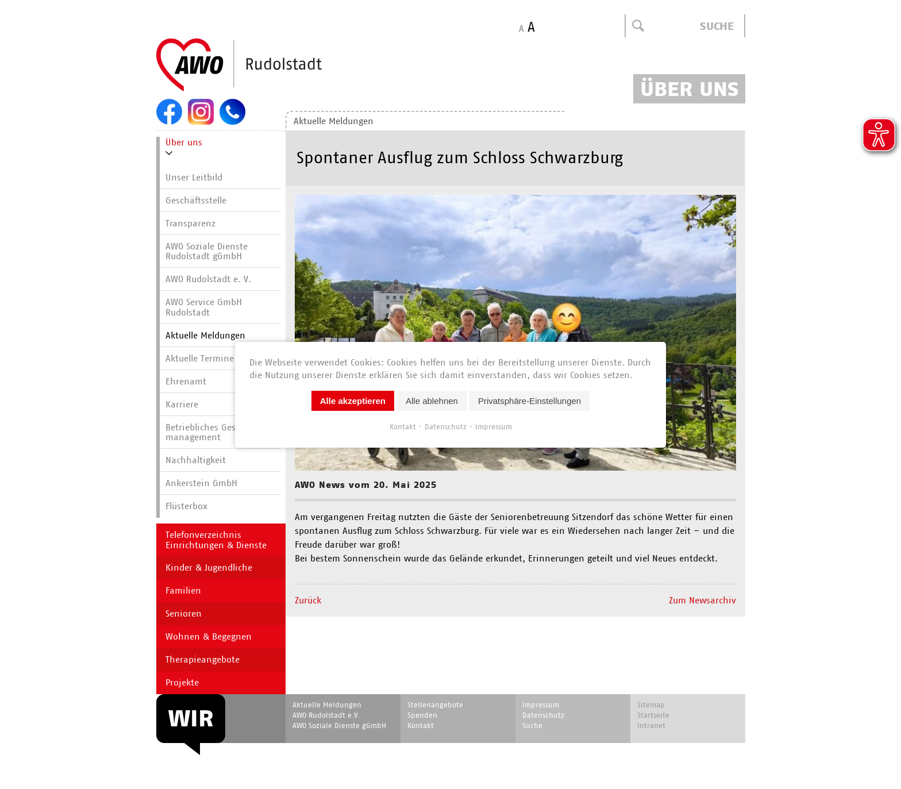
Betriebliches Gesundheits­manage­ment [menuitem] (221, 432)
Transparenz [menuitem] (190, 223)
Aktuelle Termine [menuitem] (199, 358)
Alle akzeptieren (353, 400)
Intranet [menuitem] (651, 725)
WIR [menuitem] (190, 718)
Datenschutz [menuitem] (543, 715)
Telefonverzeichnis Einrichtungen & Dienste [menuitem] (216, 540)
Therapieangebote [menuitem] (202, 659)
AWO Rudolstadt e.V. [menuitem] (326, 715)
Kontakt (403, 426)
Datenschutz (446, 426)
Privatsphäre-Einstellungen (529, 400)
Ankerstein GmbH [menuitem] (201, 483)
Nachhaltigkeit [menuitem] (195, 460)
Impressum (493, 426)
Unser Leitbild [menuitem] (193, 177)
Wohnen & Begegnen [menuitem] (208, 636)
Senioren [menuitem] (183, 613)
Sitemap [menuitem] (651, 705)
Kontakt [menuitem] (420, 725)
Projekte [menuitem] (182, 682)
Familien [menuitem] (183, 590)
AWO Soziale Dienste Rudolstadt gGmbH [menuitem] (206, 251)
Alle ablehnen (432, 400)
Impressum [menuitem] (540, 705)
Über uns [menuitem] (183, 142)
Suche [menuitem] (532, 725)
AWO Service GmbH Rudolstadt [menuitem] (203, 307)
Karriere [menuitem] (181, 404)
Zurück (308, 600)
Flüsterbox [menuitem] (186, 506)
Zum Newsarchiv (702, 600)
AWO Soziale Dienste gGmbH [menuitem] (339, 725)
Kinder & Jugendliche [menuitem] (208, 567)
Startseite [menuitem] (653, 715)
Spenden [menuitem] (422, 715)
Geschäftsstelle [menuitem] (195, 200)
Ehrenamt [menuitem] (185, 381)
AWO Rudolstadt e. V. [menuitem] (208, 279)
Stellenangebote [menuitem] (435, 705)
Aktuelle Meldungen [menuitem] (334, 121)
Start (266, 66)
